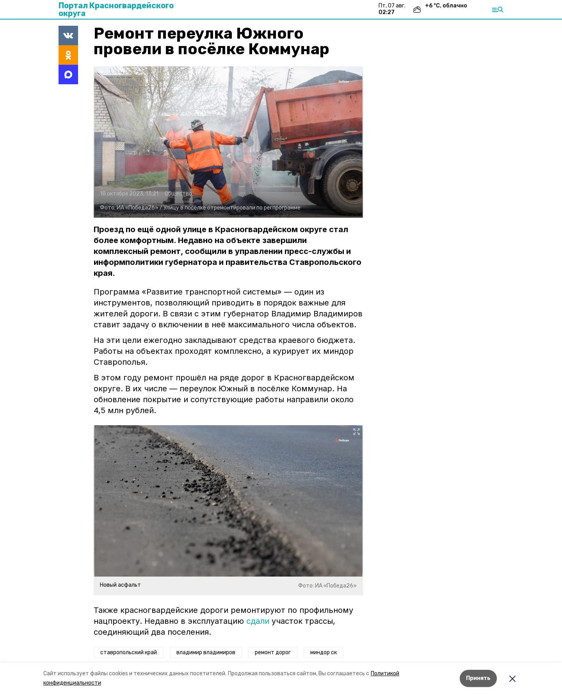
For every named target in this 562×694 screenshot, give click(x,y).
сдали (257, 621)
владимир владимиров (205, 652)
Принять (478, 678)
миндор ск (323, 652)
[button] (228, 142)
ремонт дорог (273, 652)
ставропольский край (128, 652)
